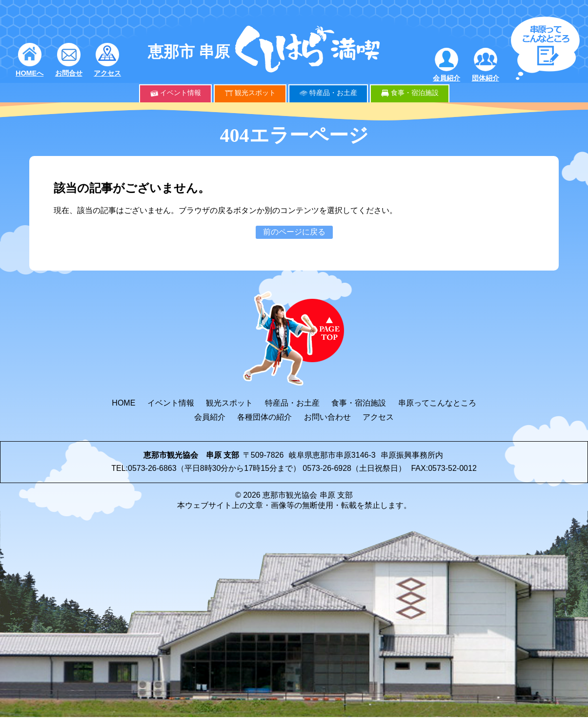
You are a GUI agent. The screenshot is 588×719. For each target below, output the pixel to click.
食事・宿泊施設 (415, 93)
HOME (123, 403)
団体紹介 (485, 78)
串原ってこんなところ (437, 403)
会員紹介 (446, 78)
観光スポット (255, 93)
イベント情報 (180, 93)
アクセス (107, 73)
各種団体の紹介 (264, 417)
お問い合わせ (327, 417)
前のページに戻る (294, 232)
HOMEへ (29, 73)
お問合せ (68, 73)
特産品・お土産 (333, 93)
